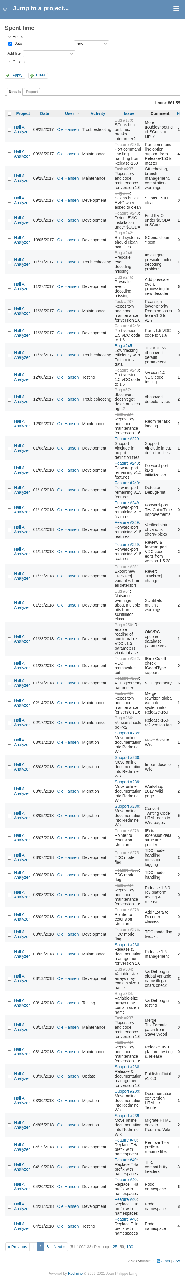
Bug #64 (122, 591)
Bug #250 (123, 625)
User (69, 113)
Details (15, 92)
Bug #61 (122, 193)
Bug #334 (123, 969)
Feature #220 (127, 438)
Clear (40, 75)
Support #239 (127, 733)
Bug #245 (123, 345)
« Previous (17, 1246)
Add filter (14, 53)
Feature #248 (127, 326)
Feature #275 (127, 852)
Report (32, 92)
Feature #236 (127, 144)
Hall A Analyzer (22, 129)
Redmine (75, 1273)
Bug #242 (123, 233)
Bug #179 (123, 120)
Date (17, 44)
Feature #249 (127, 463)
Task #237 (124, 169)
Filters (17, 37)
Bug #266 (123, 718)
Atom (165, 1261)
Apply (17, 75)
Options (19, 62)
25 (115, 1246)
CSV (176, 1261)
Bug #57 (122, 390)
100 (129, 1246)
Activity (97, 113)
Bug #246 (123, 252)
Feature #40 (126, 1140)
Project (23, 113)
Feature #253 (127, 678)
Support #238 (127, 944)
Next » (59, 1246)
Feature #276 (127, 830)
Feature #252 (127, 658)
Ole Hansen (68, 129)
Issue (129, 113)
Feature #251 (127, 566)
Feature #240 (127, 213)
